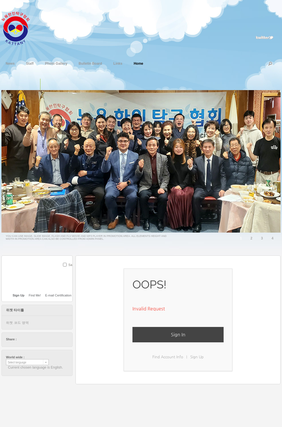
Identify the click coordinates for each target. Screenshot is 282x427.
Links (117, 63)
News (10, 63)
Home (138, 63)
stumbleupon (42, 339)
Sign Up (197, 357)
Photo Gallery (56, 63)
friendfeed (48, 339)
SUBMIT (69, 272)
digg (37, 339)
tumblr (53, 339)
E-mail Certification (58, 295)
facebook (26, 339)
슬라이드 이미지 (46, 84)
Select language (17, 362)
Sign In (178, 334)
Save (71, 265)
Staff (30, 63)
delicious (32, 339)
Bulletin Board (90, 63)
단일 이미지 (34, 84)
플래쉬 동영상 (58, 84)
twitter (21, 339)
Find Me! (35, 295)
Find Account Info (167, 357)
